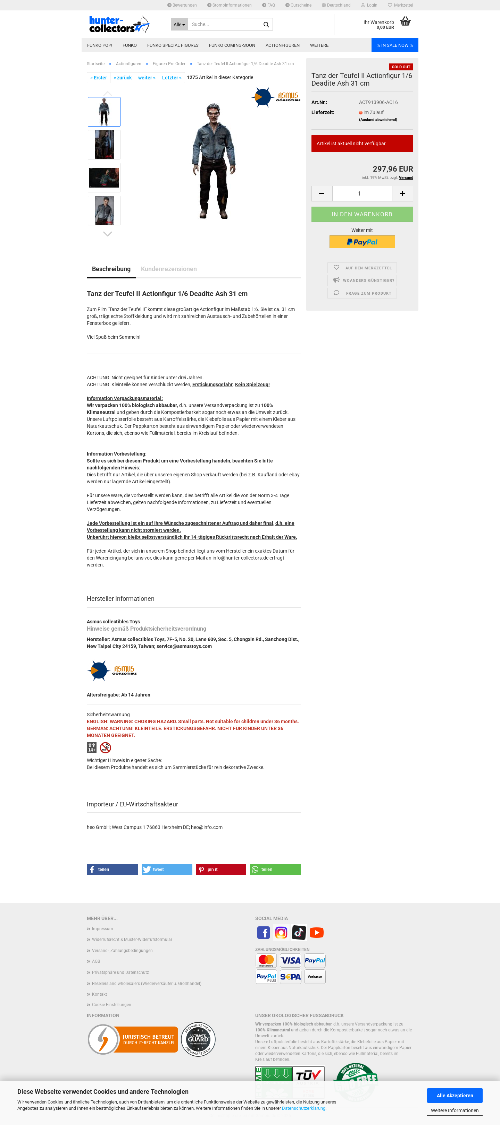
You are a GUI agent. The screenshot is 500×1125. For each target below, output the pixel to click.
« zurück (123, 77)
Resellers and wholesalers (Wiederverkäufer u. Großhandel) (146, 983)
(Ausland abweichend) (378, 120)
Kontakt (99, 994)
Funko (130, 45)
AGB (96, 961)
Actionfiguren (283, 45)
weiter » (147, 77)
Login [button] (369, 5)
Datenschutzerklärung (303, 1108)
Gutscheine (298, 5)
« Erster (98, 77)
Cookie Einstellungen (111, 1004)
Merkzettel (400, 5)
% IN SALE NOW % (395, 45)
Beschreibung (111, 268)
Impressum (102, 928)
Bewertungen (182, 5)
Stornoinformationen (229, 5)
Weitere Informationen (455, 1110)
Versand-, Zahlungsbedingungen (122, 950)
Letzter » (172, 77)
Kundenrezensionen (169, 268)
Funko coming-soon (232, 45)
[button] (336, 5)
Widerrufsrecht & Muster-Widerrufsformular (132, 939)
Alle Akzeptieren (455, 1095)
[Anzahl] (362, 193)
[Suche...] (179, 24)
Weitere (319, 45)
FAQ (268, 5)
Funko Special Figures (173, 45)
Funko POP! (99, 45)
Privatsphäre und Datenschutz (120, 972)
